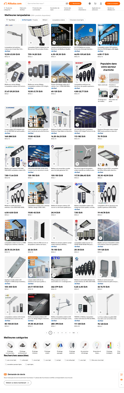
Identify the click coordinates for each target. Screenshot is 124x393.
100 (74, 332)
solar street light (10, 360)
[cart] (95, 4)
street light (36, 360)
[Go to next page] (77, 333)
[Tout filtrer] (11, 20)
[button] (67, 3)
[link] (121, 374)
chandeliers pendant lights (13, 364)
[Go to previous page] (46, 333)
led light (58, 360)
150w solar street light (96, 360)
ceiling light (24, 360)
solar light (82, 360)
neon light (47, 360)
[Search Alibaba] (46, 3)
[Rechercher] (75, 3)
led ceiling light (70, 360)
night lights (29, 364)
